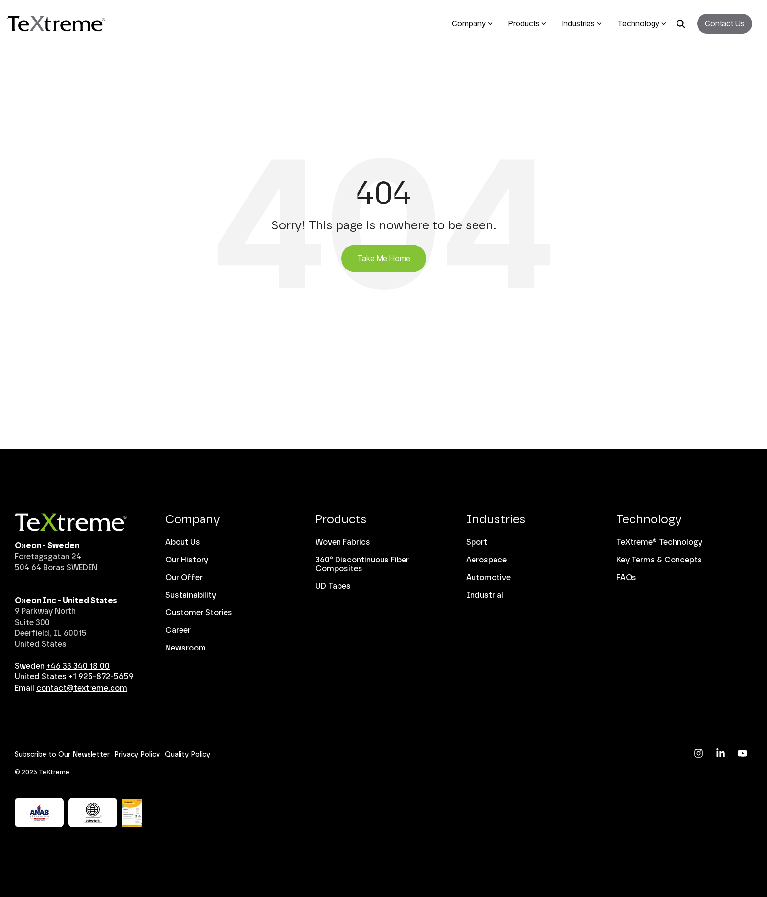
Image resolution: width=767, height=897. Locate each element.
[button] (699, 754)
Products (341, 519)
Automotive (488, 577)
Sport (476, 542)
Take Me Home (383, 258)
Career (178, 630)
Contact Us (724, 23)
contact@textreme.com (81, 688)
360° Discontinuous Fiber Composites (362, 564)
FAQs (626, 577)
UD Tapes (333, 586)
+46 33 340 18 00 (78, 666)
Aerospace (486, 559)
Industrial (484, 595)
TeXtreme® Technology (659, 542)
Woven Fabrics (343, 542)
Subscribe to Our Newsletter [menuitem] (62, 754)
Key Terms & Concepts (659, 559)
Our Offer (184, 577)
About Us (182, 542)
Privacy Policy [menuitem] (137, 754)
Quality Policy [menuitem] (187, 754)
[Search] (681, 24)
